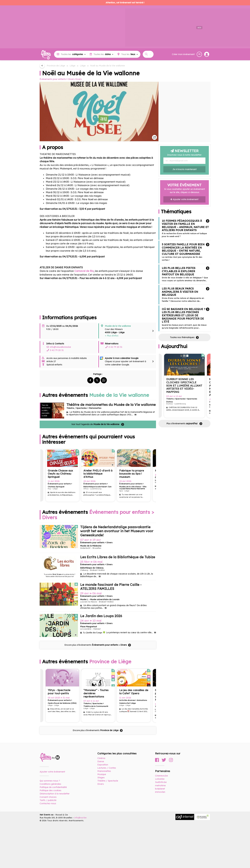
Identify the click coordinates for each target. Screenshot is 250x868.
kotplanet (160, 788)
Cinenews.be (161, 775)
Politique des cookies (50, 790)
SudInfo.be (161, 782)
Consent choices (48, 797)
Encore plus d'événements (97, 645)
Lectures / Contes (106, 767)
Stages (101, 777)
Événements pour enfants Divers (57, 79)
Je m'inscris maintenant (184, 169)
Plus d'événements (184, 423)
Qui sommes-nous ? (50, 780)
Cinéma (101, 758)
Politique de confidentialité (53, 787)
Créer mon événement (183, 54)
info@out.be (80, 817)
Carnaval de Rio (84, 270)
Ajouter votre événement (184, 199)
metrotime (160, 785)
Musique (101, 774)
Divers (78, 79)
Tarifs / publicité (48, 800)
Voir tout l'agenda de (97, 424)
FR (199, 54)
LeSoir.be (159, 779)
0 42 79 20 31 (55, 350)
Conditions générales (50, 784)
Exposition (102, 764)
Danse (100, 761)
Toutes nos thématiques (184, 337)
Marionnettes (104, 771)
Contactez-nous (48, 803)
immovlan (160, 792)
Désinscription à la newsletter (55, 793)
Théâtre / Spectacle (107, 780)
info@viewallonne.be (58, 347)
